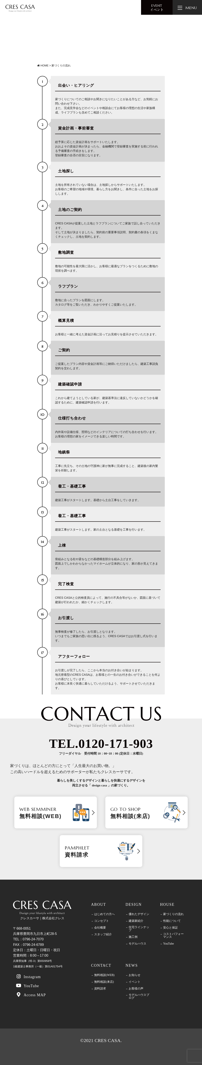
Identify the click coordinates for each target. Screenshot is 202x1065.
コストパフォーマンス (173, 935)
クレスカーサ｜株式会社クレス (42, 910)
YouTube (27, 985)
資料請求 (100, 988)
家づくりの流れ (173, 914)
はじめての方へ (104, 914)
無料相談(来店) (104, 981)
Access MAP (31, 994)
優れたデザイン (139, 914)
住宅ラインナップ (139, 929)
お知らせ (134, 975)
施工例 (133, 937)
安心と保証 (170, 927)
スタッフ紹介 (103, 934)
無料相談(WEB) (104, 975)
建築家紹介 (136, 920)
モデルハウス (137, 943)
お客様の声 (136, 988)
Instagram (28, 976)
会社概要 (100, 927)
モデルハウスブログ (139, 996)
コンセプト (101, 920)
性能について (172, 920)
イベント (157, 7)
